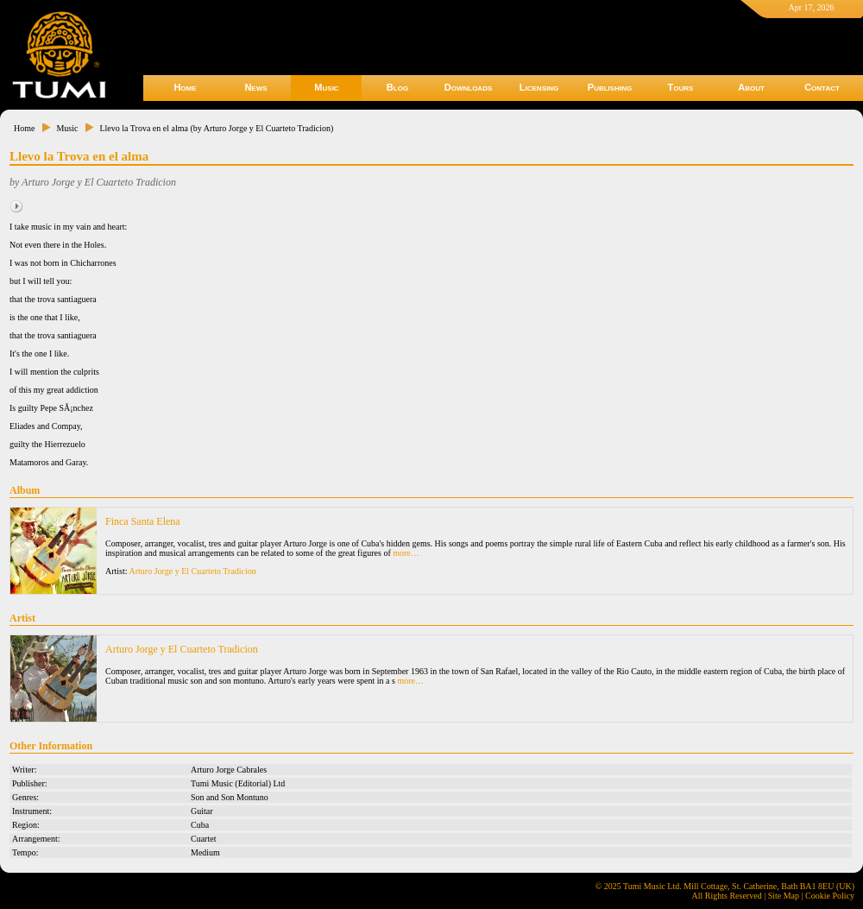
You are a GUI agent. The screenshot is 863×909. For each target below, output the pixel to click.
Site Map (783, 895)
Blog (397, 87)
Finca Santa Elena (142, 521)
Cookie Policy (829, 895)
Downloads (468, 87)
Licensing (539, 87)
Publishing (610, 87)
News (255, 87)
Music (326, 87)
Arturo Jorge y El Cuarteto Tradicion (192, 571)
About (751, 87)
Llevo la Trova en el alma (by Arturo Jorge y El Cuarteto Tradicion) (216, 128)
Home (184, 87)
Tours (681, 87)
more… (406, 553)
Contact (822, 87)
